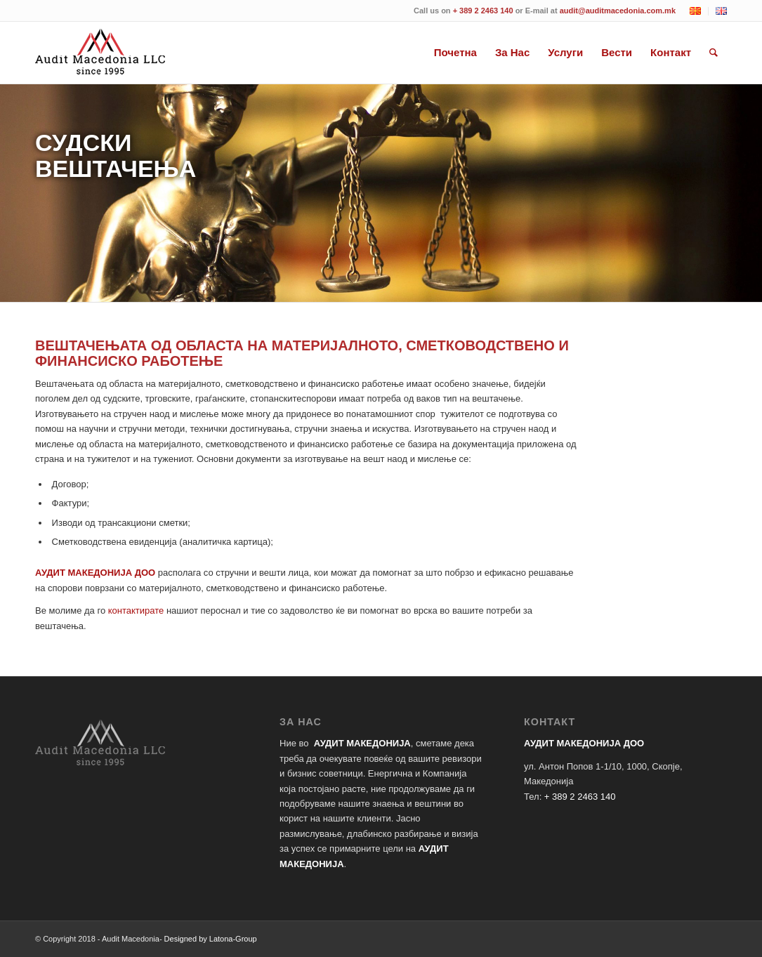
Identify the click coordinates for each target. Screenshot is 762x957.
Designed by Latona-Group (210, 939)
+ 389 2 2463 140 (483, 10)
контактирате (136, 610)
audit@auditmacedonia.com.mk (618, 10)
